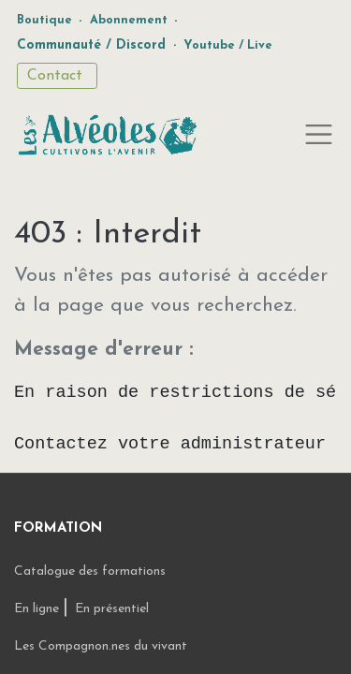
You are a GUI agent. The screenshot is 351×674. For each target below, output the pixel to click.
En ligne (38, 609)
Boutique (44, 20)
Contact (57, 75)
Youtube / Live (227, 45)
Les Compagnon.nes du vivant (100, 646)
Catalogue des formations (90, 571)
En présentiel (112, 609)
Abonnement (129, 20)
